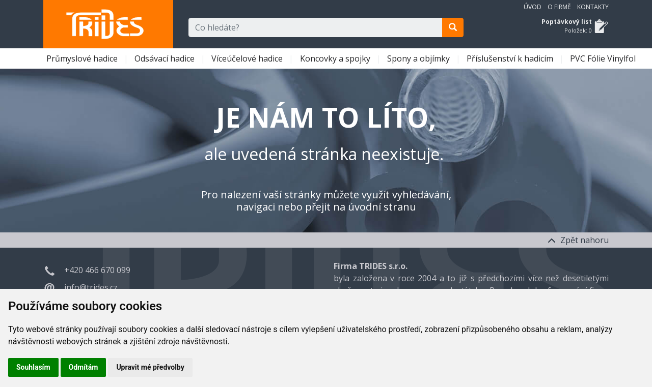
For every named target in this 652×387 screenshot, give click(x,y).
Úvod (532, 7)
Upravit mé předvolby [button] (150, 367)
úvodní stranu (382, 207)
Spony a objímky (419, 58)
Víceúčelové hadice (248, 58)
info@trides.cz (91, 287)
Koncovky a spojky (336, 58)
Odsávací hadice (165, 58)
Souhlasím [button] (33, 367)
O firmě (559, 7)
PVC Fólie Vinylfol (604, 58)
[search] (453, 27)
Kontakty (593, 7)
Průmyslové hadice (83, 58)
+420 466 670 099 (97, 270)
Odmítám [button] (83, 367)
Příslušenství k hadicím (511, 58)
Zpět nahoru (578, 240)
